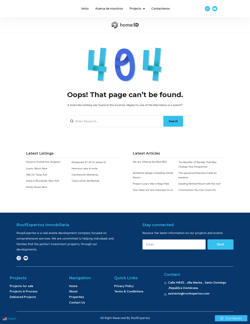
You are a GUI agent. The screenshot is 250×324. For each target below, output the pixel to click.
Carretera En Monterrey (85, 174)
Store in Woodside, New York (42, 180)
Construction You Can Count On (197, 189)
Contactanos (160, 8)
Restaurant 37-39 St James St (89, 162)
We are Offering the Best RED (150, 162)
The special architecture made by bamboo (197, 175)
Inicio (85, 8)
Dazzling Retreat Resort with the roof (199, 183)
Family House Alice (36, 187)
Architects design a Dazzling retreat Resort (153, 175)
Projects (137, 9)
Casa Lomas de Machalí (85, 180)
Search (173, 121)
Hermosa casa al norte (84, 168)
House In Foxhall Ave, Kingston (43, 162)
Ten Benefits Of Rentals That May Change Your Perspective (197, 164)
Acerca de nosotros (109, 8)
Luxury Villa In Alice (36, 168)
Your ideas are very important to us (153, 189)
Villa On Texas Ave (36, 174)
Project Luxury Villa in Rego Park (151, 183)
